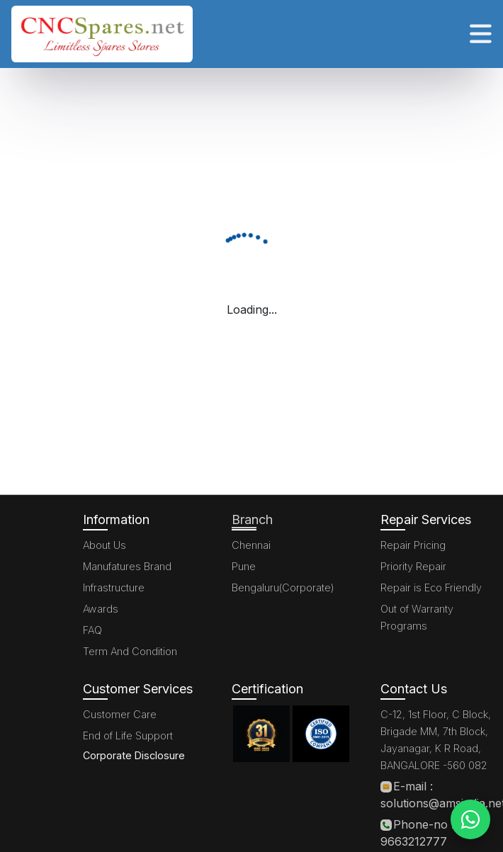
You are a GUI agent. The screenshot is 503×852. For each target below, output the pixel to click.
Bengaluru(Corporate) (283, 587)
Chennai (251, 545)
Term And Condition (130, 651)
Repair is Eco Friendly (431, 587)
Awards (100, 609)
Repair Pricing (413, 545)
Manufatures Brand (127, 566)
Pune (244, 566)
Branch (252, 519)
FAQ (92, 630)
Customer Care (120, 714)
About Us (104, 545)
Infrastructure (114, 587)
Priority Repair (413, 566)
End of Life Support (128, 735)
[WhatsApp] (470, 819)
